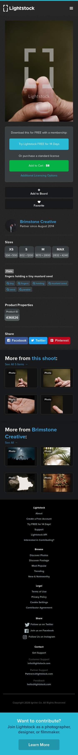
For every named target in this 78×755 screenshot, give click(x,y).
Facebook (16, 340)
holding (38, 283)
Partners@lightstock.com (39, 673)
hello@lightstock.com (39, 684)
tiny (10, 283)
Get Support (39, 652)
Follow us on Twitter (42, 624)
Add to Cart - (39, 165)
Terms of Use (39, 591)
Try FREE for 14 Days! (39, 524)
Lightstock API (39, 534)
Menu (71, 8)
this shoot (44, 358)
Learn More (39, 745)
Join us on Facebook (42, 630)
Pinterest (59, 340)
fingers (23, 283)
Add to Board (39, 192)
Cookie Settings (39, 602)
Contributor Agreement (39, 607)
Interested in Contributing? (39, 540)
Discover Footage (39, 560)
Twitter (38, 340)
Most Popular (39, 565)
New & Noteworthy (39, 576)
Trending (39, 571)
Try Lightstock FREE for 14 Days (39, 144)
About (39, 513)
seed (11, 289)
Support (39, 529)
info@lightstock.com (39, 663)
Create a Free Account (39, 518)
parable (25, 289)
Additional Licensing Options (39, 175)
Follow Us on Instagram (42, 636)
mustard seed (57, 283)
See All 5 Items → (16, 364)
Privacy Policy (39, 597)
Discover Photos (39, 555)
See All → (11, 442)
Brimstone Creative (38, 221)
